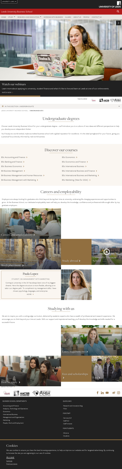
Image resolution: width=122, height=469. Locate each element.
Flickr (65, 409)
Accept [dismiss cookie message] (10, 457)
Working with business (53, 17)
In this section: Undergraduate (19, 106)
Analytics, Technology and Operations (15, 409)
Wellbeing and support (101, 96)
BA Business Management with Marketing (18, 179)
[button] (118, 11)
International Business (10, 414)
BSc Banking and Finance (11, 161)
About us (77, 17)
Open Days (60, 96)
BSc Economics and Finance (74, 161)
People (86, 17)
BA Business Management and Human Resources (21, 175)
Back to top (7, 386)
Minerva (66, 433)
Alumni (68, 17)
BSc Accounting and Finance (13, 157)
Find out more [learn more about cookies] (11, 463)
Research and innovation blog (73, 406)
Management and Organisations (13, 417)
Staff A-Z (66, 421)
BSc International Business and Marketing (79, 175)
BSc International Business (73, 166)
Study (10, 17)
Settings (9, 461)
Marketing (6, 420)
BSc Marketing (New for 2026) (75, 179)
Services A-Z (67, 418)
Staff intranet (67, 424)
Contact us (97, 17)
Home (3, 17)
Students (66, 436)
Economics (6, 411)
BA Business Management (12, 170)
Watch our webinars (20, 96)
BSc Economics (68, 157)
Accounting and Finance (11, 406)
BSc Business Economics (11, 166)
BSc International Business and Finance (78, 170)
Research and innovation (28, 17)
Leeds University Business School (16, 11)
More (30, 223)
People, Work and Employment (13, 423)
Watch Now (61, 57)
